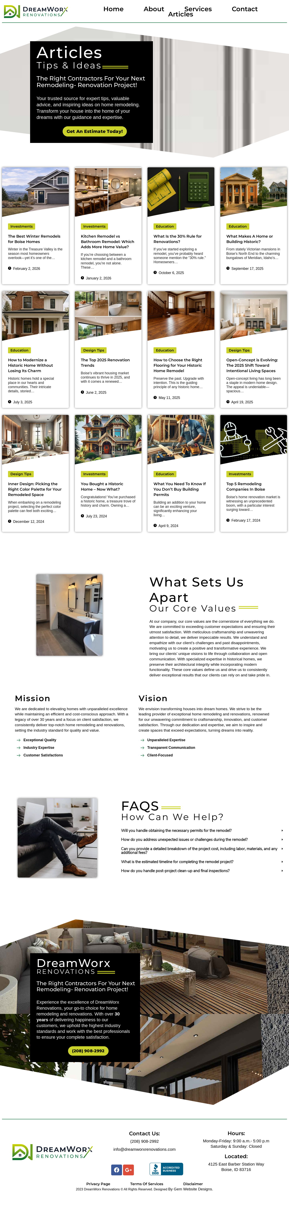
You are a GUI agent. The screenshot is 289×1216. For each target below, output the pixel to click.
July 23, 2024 (94, 532)
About (154, 9)
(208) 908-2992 (88, 1069)
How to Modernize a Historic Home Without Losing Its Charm (33, 373)
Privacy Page (98, 1203)
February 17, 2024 (243, 536)
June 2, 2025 (93, 401)
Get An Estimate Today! (95, 131)
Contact (245, 9)
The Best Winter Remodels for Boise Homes (29, 242)
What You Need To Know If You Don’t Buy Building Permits (181, 504)
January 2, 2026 (96, 285)
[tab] (203, 849)
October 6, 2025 (169, 274)
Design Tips (94, 357)
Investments (22, 226)
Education (165, 226)
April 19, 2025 (239, 417)
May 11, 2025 (167, 407)
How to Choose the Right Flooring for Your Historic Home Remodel (180, 373)
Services (198, 9)
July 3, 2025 (20, 411)
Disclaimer (193, 1203)
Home (113, 9)
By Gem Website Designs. (190, 1208)
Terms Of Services (146, 1203)
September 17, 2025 (245, 270)
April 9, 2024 (166, 542)
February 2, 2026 (24, 275)
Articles (180, 14)
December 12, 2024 (26, 544)
